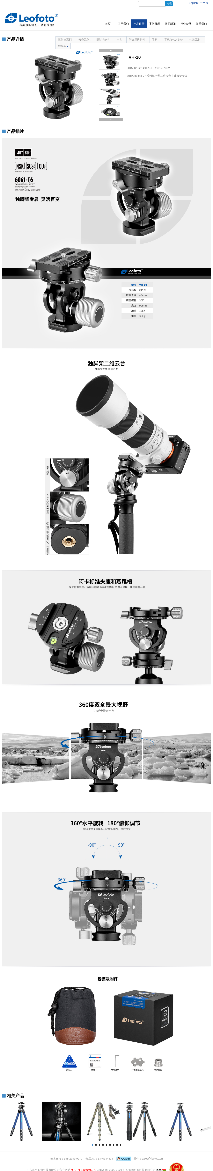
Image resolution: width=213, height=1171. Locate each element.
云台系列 (84, 39)
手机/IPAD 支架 (174, 39)
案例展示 (154, 23)
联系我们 (201, 23)
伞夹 (120, 39)
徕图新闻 (170, 23)
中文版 (204, 2)
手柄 (155, 39)
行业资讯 (185, 23)
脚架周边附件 (138, 39)
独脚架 (63, 46)
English (193, 2)
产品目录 (139, 23)
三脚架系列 (66, 39)
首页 (108, 23)
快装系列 (196, 39)
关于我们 (123, 23)
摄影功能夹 (104, 39)
